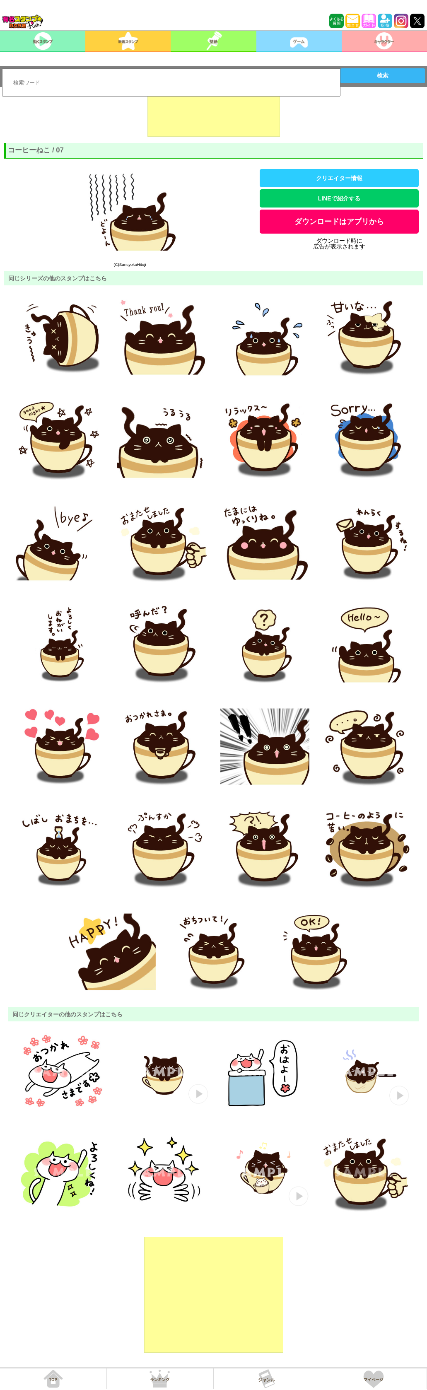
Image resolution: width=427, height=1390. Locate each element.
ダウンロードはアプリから (339, 221)
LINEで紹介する (339, 198)
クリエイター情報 (339, 178)
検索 (382, 75)
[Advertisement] (213, 116)
